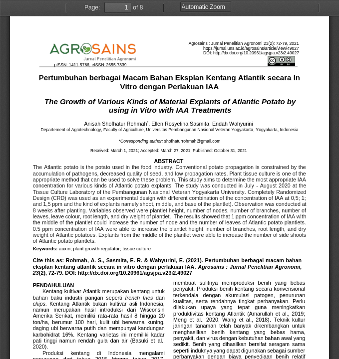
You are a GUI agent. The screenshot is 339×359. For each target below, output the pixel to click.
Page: (92, 7)
